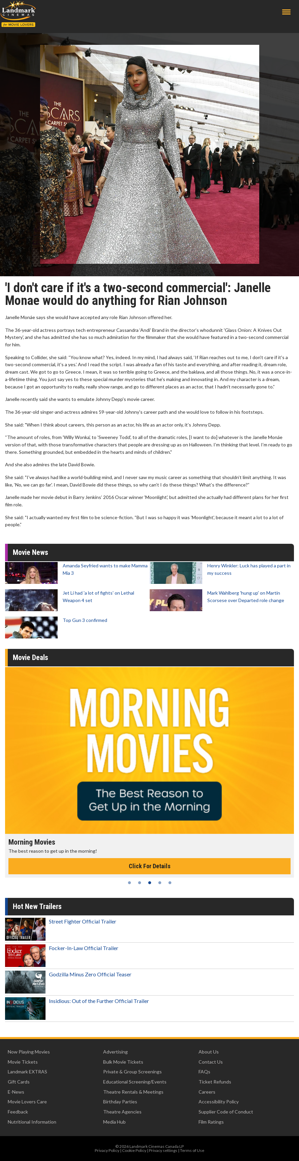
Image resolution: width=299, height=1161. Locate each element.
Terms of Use (192, 1150)
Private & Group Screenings (132, 1071)
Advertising (115, 1052)
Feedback (18, 1112)
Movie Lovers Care (27, 1101)
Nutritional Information (32, 1122)
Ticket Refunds (215, 1082)
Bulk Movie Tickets (123, 1062)
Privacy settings (163, 1150)
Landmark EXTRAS (27, 1071)
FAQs (204, 1071)
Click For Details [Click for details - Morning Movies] (150, 866)
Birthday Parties (120, 1101)
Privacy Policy (107, 1150)
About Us (209, 1052)
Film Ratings (211, 1122)
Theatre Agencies (122, 1112)
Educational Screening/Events (135, 1082)
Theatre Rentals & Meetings (133, 1092)
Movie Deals (30, 657)
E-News (16, 1092)
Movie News (30, 552)
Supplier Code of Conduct (226, 1112)
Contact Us (211, 1062)
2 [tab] (139, 882)
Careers (207, 1092)
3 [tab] (149, 882)
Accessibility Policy (219, 1101)
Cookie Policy (134, 1150)
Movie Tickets (23, 1062)
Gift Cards (19, 1082)
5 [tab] (170, 882)
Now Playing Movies (29, 1052)
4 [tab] (159, 882)
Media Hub (114, 1122)
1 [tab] (129, 882)
